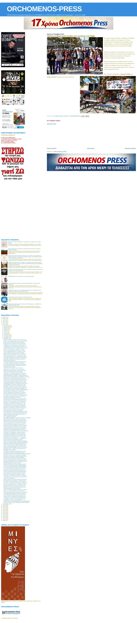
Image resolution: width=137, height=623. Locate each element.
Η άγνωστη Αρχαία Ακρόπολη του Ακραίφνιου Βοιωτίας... (15, 471)
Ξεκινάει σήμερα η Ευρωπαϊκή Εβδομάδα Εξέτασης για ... (15, 399)
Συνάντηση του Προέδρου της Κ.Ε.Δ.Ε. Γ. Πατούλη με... (14, 396)
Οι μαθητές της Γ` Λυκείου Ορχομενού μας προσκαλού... (14, 373)
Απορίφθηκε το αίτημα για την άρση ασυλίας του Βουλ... (14, 385)
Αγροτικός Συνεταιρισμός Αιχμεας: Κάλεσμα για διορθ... (14, 370)
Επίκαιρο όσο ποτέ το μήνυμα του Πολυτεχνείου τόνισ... (14, 343)
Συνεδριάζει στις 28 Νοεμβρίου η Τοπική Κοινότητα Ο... (14, 433)
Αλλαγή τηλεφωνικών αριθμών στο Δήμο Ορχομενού (20, 297)
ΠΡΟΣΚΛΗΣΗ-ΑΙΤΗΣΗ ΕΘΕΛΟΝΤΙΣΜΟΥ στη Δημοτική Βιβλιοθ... (16, 501)
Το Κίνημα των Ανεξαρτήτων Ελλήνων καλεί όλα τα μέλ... (14, 380)
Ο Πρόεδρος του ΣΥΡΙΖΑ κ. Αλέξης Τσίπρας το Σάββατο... (15, 475)
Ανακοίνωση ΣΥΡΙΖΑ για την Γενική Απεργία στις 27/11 (14, 464)
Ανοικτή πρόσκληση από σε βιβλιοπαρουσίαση (13, 439)
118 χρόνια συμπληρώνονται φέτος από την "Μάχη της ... (15, 374)
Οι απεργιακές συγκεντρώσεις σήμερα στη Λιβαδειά (13, 457)
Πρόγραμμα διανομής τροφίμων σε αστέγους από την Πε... (15, 447)
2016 (4, 506)
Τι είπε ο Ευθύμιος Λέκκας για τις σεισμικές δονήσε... (14, 352)
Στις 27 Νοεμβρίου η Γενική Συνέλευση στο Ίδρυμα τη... (14, 388)
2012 (4, 321)
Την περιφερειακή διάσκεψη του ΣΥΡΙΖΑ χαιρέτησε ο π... (15, 493)
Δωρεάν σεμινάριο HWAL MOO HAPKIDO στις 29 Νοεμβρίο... (16, 430)
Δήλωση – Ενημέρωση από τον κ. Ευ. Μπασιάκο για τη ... (15, 484)
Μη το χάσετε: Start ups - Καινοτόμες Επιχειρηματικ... (14, 452)
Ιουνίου (5, 332)
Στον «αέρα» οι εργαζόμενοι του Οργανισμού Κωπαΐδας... (15, 483)
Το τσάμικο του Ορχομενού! (9, 478)
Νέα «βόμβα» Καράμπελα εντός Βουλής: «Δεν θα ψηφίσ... (15, 357)
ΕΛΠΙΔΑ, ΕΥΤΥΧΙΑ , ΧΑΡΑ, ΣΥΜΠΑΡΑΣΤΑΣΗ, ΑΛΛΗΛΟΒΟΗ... (16, 502)
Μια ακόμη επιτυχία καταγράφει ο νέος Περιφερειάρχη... (14, 401)
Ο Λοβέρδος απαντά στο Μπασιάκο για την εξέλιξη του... (14, 346)
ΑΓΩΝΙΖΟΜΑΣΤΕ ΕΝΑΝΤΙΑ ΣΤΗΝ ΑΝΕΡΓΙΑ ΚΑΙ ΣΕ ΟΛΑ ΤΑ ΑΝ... (17, 453)
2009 (4, 317)
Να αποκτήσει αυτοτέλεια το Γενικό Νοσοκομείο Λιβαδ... (14, 434)
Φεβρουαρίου (7, 326)
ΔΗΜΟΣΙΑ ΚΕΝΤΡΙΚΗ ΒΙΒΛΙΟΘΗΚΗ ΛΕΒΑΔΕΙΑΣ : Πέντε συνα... (16, 376)
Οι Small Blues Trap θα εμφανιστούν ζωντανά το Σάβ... (14, 485)
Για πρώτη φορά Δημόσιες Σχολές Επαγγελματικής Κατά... (15, 461)
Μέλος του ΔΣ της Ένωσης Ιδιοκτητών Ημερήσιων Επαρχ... (15, 379)
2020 (4, 512)
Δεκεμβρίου (6, 503)
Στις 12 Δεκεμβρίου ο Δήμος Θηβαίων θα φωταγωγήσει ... (15, 467)
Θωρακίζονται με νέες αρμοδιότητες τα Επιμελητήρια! (14, 429)
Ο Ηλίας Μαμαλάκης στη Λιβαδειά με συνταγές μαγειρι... (14, 426)
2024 (4, 517)
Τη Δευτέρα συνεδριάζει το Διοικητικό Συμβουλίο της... (14, 469)
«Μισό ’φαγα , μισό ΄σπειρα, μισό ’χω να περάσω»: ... (14, 369)
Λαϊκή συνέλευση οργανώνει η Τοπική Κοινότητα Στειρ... (14, 421)
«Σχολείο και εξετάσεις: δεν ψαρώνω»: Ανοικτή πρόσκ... (14, 361)
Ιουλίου (5, 333)
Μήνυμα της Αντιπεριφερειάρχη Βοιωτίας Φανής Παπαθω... (15, 341)
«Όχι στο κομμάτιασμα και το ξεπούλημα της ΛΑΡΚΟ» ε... (15, 423)
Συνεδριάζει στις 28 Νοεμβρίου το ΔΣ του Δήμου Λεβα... (14, 435)
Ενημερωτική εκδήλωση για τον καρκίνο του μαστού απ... (15, 428)
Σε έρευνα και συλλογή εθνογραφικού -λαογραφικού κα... (15, 470)
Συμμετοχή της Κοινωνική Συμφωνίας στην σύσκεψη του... (15, 481)
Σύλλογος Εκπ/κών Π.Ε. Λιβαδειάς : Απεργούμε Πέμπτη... (15, 420)
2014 (4, 324)
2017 (4, 507)
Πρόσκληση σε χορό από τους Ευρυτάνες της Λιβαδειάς (14, 455)
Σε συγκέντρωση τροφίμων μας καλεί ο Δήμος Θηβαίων (14, 466)
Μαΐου (5, 330)
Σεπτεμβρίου (7, 335)
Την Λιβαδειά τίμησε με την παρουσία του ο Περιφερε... (14, 405)
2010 (4, 318)
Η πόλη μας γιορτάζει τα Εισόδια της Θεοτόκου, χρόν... (14, 393)
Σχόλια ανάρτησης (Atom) (60, 151)
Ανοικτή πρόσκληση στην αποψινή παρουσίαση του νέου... (15, 412)
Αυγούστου (6, 334)
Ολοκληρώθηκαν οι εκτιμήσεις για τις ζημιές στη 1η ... (14, 391)
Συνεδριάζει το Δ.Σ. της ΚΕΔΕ (9, 449)
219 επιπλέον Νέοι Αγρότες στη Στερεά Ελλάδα (13, 371)
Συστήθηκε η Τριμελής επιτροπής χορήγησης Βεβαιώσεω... (15, 387)
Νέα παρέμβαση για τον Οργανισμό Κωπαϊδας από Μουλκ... (15, 411)
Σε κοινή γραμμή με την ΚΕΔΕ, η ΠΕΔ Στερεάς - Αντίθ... (14, 384)
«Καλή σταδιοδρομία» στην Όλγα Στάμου (11, 488)
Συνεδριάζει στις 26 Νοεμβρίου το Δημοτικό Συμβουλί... (14, 432)
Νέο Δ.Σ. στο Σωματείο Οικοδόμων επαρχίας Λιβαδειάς (14, 465)
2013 (4, 322)
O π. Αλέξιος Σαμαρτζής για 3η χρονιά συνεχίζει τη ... (14, 362)
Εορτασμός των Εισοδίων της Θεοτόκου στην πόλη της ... (15, 407)
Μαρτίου (6, 328)
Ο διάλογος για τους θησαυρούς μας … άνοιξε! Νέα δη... (14, 438)
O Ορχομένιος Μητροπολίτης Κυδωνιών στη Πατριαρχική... (15, 492)
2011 (4, 320)
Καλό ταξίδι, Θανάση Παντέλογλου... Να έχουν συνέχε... (14, 480)
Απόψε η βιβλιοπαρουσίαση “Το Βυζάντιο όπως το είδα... (15, 382)
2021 (4, 513)
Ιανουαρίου (6, 325)
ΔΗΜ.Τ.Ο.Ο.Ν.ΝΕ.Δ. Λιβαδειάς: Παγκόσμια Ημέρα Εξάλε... (15, 440)
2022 (4, 514)
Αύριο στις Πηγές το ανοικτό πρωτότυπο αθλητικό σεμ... (14, 406)
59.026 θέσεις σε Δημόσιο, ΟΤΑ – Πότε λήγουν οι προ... (14, 355)
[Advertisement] (89, 135)
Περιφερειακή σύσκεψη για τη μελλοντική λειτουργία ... (14, 359)
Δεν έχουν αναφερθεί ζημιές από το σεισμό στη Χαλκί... (14, 351)
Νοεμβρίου (6, 338)
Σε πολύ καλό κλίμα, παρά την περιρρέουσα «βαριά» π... (15, 414)
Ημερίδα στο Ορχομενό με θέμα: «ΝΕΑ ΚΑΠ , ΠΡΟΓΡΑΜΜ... (15, 442)
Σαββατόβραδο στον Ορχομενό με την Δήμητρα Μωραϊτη (21, 276)
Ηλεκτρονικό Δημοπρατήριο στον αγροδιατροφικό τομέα (14, 356)
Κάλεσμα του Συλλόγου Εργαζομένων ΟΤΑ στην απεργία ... (15, 425)
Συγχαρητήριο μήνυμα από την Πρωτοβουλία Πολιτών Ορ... (15, 383)
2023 (4, 516)
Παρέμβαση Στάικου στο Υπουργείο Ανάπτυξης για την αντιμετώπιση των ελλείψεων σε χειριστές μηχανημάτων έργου (24, 291)
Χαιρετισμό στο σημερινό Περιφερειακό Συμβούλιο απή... (15, 443)
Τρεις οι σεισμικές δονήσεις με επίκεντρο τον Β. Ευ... (14, 350)
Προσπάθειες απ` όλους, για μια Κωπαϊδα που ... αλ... (14, 499)
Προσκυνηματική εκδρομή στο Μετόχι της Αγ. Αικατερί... (14, 419)
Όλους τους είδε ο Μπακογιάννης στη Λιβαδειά (12, 410)
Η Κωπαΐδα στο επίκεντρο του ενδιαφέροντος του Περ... (14, 451)
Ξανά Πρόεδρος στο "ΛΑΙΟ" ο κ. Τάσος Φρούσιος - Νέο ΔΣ (15, 347)
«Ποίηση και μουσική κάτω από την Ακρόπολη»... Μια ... (14, 403)
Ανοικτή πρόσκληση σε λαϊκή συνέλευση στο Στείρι (13, 408)
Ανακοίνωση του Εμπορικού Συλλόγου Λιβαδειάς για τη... (15, 456)
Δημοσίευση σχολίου (51, 123)
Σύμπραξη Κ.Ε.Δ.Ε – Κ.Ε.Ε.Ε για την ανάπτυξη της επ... (14, 448)
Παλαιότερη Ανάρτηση (130, 148)
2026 (4, 520)
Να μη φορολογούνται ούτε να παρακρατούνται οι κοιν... (14, 365)
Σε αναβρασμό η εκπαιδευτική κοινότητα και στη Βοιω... (14, 378)
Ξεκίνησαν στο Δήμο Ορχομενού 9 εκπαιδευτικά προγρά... (15, 489)
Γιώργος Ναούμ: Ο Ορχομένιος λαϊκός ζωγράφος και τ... (14, 496)
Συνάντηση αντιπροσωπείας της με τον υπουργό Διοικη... (15, 398)
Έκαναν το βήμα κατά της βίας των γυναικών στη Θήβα (14, 458)
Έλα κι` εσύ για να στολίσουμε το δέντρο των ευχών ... (14, 474)
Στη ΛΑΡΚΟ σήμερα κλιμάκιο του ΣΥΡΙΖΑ (11, 397)
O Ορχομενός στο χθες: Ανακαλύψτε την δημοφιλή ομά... (15, 497)
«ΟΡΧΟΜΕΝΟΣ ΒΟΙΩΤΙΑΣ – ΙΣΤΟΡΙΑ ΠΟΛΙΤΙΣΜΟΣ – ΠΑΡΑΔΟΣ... (17, 417)
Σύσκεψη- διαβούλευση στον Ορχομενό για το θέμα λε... (14, 392)
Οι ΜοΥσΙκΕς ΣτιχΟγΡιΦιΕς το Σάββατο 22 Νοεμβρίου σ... (15, 364)
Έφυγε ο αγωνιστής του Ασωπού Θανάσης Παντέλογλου (14, 479)
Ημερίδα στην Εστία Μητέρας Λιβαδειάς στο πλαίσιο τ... (14, 348)
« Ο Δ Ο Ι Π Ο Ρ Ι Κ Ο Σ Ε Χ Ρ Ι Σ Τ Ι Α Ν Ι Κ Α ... (13, 367)
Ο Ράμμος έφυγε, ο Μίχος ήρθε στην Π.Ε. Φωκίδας (13, 342)
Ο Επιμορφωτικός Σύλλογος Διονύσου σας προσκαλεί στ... (15, 476)
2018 (4, 509)
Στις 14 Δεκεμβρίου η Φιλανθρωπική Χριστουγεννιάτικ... (14, 494)
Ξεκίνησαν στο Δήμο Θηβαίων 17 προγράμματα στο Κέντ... (15, 460)
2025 (4, 519)
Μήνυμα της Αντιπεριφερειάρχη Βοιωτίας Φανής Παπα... (14, 446)
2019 (4, 510)
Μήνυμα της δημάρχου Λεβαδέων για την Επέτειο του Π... (15, 339)
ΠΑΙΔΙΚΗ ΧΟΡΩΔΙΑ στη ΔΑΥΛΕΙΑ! (10, 415)
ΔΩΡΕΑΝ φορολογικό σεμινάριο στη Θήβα (12, 462)
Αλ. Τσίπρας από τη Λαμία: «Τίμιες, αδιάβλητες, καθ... (14, 498)
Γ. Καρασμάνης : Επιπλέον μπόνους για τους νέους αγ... (14, 344)
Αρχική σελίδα (90, 148)
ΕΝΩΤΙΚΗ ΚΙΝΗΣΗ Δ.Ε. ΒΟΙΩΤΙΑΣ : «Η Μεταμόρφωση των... (16, 375)
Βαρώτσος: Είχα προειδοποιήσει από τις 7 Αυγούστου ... (14, 353)
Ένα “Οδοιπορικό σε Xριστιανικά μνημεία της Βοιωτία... (14, 473)
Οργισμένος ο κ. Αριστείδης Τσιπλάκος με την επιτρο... (14, 402)
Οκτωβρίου (6, 337)
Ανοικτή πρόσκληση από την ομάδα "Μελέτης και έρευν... (15, 444)
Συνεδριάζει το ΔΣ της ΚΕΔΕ (9, 366)
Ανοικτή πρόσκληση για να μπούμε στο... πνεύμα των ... (14, 437)
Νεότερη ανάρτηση (51, 148)
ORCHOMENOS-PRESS (44, 9)
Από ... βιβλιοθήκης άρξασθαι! (9, 416)
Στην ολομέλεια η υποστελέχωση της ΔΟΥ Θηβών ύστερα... (15, 394)
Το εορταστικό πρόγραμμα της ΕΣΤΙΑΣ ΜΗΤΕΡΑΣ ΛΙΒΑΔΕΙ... (15, 389)
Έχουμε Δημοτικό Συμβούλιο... (9, 360)
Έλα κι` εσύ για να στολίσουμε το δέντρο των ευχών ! (14, 490)
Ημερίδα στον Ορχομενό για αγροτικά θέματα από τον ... (14, 487)
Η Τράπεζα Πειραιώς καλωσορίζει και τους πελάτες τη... (14, 424)
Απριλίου (6, 329)
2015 (4, 505)
